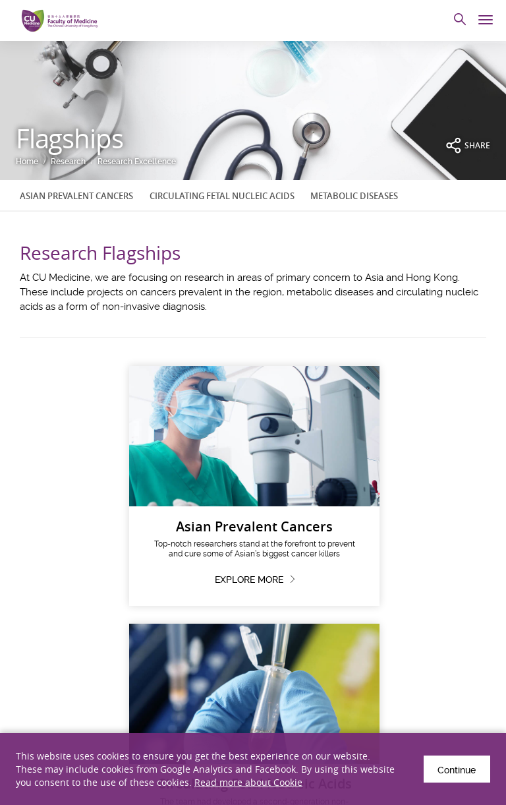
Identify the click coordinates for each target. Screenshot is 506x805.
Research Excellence (137, 161)
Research (68, 161)
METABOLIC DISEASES (354, 196)
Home (27, 161)
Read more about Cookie (248, 782)
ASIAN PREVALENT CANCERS (76, 196)
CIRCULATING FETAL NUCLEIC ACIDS (222, 196)
